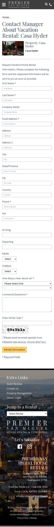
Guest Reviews (14, 384)
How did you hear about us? (18, 278)
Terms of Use (37, 514)
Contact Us (13, 388)
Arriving (6, 229)
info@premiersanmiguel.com (31, 496)
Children (6, 266)
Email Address (10, 118)
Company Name (10, 107)
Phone (6, 201)
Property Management (19, 393)
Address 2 (7, 142)
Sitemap (33, 518)
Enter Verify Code (12, 317)
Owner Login (14, 397)
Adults (5, 253)
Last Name (9, 95)
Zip (4, 178)
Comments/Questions (15, 294)
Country (6, 189)
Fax (4, 213)
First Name (9, 83)
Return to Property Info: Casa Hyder (32, 17)
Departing (7, 241)
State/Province (10, 166)
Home (5, 17)
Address (6, 130)
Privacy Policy (22, 518)
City (4, 154)
